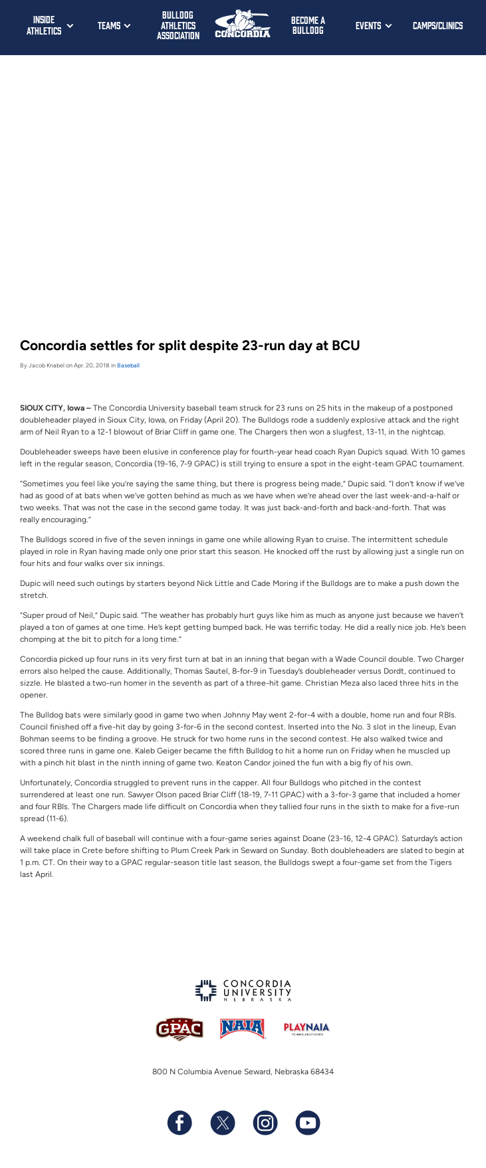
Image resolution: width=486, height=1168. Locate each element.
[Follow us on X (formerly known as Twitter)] (222, 1123)
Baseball (128, 365)
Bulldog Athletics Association (178, 25)
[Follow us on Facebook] (179, 1123)
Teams (109, 25)
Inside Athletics (44, 24)
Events (368, 25)
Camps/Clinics (438, 25)
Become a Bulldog (308, 25)
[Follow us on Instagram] (264, 1123)
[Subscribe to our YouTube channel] (307, 1123)
